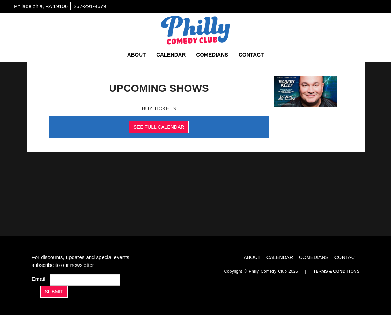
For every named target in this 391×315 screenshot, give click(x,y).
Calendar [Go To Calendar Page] (171, 55)
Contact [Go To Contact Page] (251, 55)
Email (40, 279)
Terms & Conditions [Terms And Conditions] (336, 271)
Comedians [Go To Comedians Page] (212, 55)
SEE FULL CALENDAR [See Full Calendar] (159, 127)
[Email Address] (85, 280)
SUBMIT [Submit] (54, 291)
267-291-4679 (90, 6)
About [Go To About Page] (136, 55)
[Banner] (305, 91)
